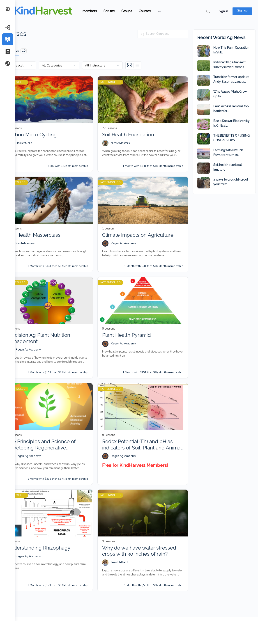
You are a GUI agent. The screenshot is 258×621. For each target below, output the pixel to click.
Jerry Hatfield (126, 543)
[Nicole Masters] (113, 139)
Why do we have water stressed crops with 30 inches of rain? (144, 531)
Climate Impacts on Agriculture (145, 227)
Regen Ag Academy (131, 235)
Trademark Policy (165, 603)
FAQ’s (102, 603)
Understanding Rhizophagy (54, 528)
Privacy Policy (117, 603)
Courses (160, 11)
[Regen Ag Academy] (113, 235)
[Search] (208, 11)
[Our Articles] (7, 51)
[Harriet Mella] (25, 139)
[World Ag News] (7, 63)
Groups (142, 11)
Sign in (223, 11)
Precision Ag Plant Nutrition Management (53, 326)
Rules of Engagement (82, 603)
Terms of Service (141, 603)
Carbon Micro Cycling (47, 131)
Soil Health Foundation (136, 131)
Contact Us (225, 603)
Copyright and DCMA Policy (197, 603)
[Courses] (7, 39)
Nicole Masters (128, 139)
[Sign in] (7, 27)
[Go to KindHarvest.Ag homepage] (54, 10)
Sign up (242, 10)
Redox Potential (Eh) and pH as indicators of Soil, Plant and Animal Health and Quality (145, 429)
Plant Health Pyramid (134, 323)
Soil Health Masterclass (49, 227)
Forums (124, 11)
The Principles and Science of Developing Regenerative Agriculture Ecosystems (56, 429)
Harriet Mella (39, 139)
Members (105, 11)
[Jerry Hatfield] (113, 542)
